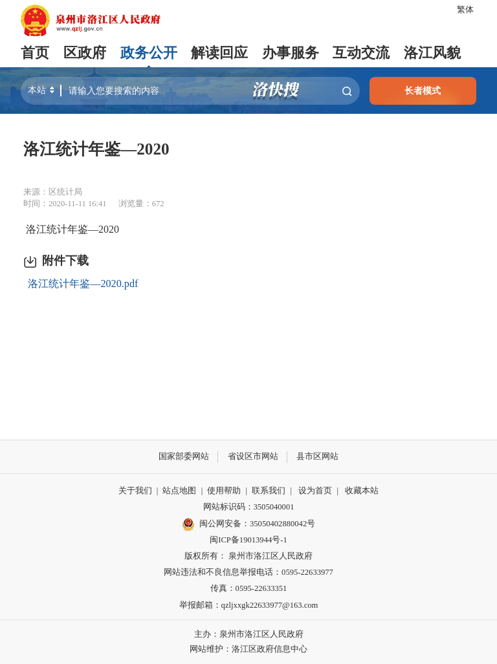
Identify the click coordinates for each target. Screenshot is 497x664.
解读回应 (219, 53)
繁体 (465, 9)
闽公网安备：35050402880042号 (248, 524)
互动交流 (361, 53)
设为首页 (315, 490)
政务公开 (148, 53)
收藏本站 (362, 490)
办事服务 (290, 53)
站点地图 (179, 490)
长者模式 (422, 90)
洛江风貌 (432, 53)
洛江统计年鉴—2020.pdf (83, 284)
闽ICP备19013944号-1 (248, 539)
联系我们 (268, 490)
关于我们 (135, 490)
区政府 (84, 53)
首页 (35, 53)
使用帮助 (224, 490)
